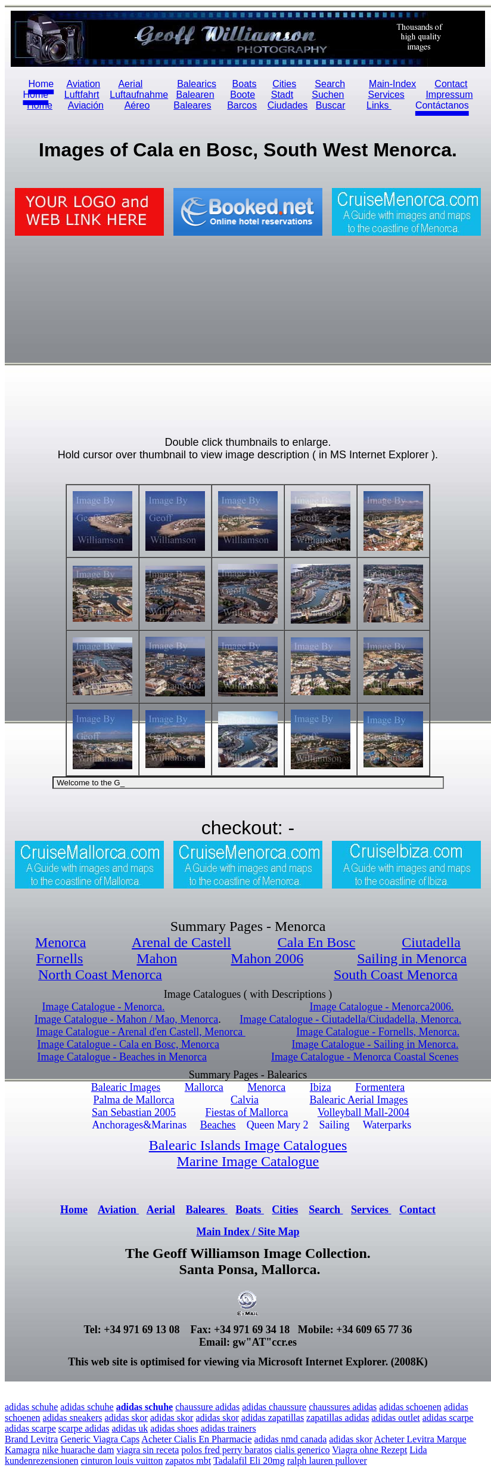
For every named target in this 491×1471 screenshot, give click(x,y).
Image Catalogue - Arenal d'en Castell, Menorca (141, 1032)
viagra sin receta (147, 1450)
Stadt (282, 95)
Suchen (328, 95)
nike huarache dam (78, 1450)
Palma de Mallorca (134, 1100)
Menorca (266, 1087)
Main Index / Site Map (247, 1232)
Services (386, 95)
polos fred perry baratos (226, 1450)
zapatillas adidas (337, 1418)
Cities (284, 84)
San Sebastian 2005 (134, 1112)
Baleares (192, 105)
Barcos (242, 105)
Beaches (218, 1125)
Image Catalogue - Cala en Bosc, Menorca (128, 1044)
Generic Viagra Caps (99, 1439)
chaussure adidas (207, 1407)
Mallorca (204, 1087)
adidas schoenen (410, 1407)
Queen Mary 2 (278, 1125)
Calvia (245, 1100)
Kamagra (22, 1450)
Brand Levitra (31, 1439)
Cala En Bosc (317, 942)
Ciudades (288, 105)
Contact (417, 1210)
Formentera (380, 1087)
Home (39, 105)
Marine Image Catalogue (248, 1161)
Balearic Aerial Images (359, 1100)
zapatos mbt (188, 1460)
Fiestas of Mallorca (247, 1112)
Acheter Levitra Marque (420, 1439)
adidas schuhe (31, 1407)
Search (330, 84)
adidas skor (126, 1418)
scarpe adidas (84, 1428)
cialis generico (302, 1450)
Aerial (130, 84)
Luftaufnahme (139, 95)
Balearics (196, 84)
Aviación (86, 105)
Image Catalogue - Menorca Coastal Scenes (364, 1057)
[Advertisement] (132, 336)
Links (378, 105)
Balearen (195, 95)
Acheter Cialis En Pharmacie (196, 1439)
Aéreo (137, 105)
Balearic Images (125, 1087)
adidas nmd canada (290, 1439)
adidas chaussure (274, 1407)
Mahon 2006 (267, 958)
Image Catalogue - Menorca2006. (382, 1007)
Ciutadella (431, 942)
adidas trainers (228, 1428)
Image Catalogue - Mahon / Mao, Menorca (126, 1019)
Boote (242, 95)
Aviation (84, 84)
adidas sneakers (72, 1418)
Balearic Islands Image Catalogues (248, 1145)
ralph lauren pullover (327, 1460)
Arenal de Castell (181, 942)
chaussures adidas (343, 1407)
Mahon (156, 958)
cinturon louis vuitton (122, 1460)
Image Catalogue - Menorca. (103, 1007)
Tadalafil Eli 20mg (249, 1460)
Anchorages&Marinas (139, 1125)
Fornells (59, 958)
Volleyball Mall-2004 (363, 1112)
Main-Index (392, 84)
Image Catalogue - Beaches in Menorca (122, 1057)
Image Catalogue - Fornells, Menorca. (377, 1032)
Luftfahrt (82, 95)
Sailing (334, 1125)
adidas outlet (395, 1418)
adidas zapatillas (272, 1418)
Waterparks (387, 1125)
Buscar (331, 105)
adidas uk (129, 1428)
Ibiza (320, 1087)
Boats (244, 84)
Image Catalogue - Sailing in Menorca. (374, 1044)
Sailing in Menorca (412, 958)
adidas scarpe (448, 1418)
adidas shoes (174, 1428)
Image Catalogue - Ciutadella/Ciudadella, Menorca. (350, 1019)
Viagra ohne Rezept (369, 1450)
